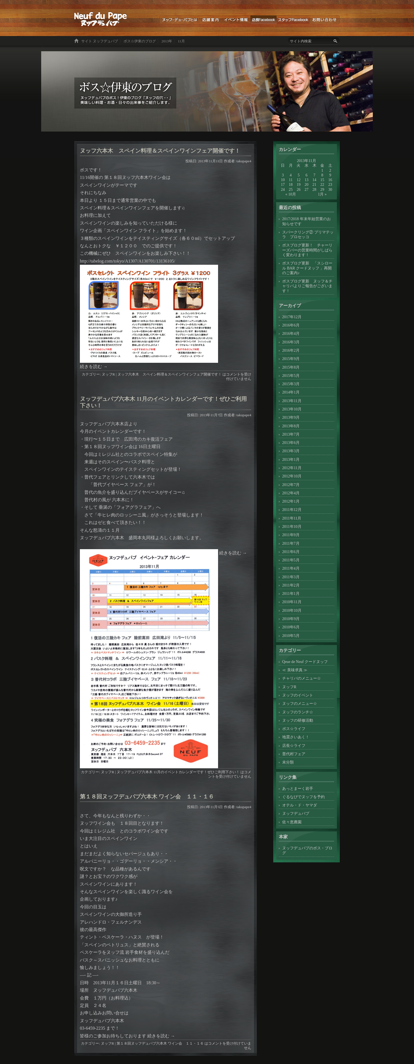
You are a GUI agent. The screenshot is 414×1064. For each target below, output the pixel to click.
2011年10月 (292, 526)
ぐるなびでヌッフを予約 (303, 797)
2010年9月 (291, 618)
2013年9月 (291, 417)
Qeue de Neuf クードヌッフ (305, 661)
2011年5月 (291, 560)
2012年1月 (291, 501)
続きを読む (94, 366)
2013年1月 (291, 459)
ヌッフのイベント (297, 695)
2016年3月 (291, 342)
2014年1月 (291, 392)
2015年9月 (291, 358)
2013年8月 (291, 426)
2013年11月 (292, 401)
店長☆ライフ (293, 745)
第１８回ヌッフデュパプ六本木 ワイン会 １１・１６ (147, 796)
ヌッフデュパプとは (179, 19)
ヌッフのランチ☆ (297, 712)
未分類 (288, 762)
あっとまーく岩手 (297, 788)
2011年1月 (291, 593)
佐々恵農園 (292, 822)
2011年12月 (292, 509)
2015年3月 (291, 384)
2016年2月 (291, 350)
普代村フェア (293, 754)
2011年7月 (291, 543)
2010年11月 (292, 602)
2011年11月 (291, 518)
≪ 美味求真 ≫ (294, 670)
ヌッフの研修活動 (297, 720)
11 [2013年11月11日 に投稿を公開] (291, 180)
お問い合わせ (325, 19)
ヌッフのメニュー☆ (299, 703)
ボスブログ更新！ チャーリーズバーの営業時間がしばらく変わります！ (307, 250)
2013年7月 (291, 434)
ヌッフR (108, 374)
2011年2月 (291, 585)
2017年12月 (292, 317)
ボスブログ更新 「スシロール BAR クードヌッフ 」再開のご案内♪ (307, 268)
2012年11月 (292, 468)
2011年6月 (291, 551)
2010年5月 (291, 635)
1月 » (322, 194)
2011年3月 (291, 577)
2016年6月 (291, 325)
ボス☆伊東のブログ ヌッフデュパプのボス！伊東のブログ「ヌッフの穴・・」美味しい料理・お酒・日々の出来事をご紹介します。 (100, 19)
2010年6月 (291, 627)
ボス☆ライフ (293, 728)
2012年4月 (291, 493)
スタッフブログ (293, 19)
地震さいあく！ (295, 737)
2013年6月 (291, 442)
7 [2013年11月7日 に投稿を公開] (314, 175)
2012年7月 (291, 484)
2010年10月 (292, 610)
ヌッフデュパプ (295, 813)
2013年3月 (291, 451)
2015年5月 (291, 375)
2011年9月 (291, 535)
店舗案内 (211, 19)
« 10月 (290, 194)
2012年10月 (292, 476)
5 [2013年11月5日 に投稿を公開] (299, 175)
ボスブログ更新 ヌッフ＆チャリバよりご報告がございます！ (307, 286)
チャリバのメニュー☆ (301, 678)
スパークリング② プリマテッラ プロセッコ (308, 234)
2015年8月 (291, 367)
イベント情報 (236, 19)
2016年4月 (291, 333)
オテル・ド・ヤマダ (299, 805)
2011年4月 (291, 568)
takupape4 (244, 161)
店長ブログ (263, 19)
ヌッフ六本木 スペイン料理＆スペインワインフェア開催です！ (160, 151)
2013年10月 (292, 409)
